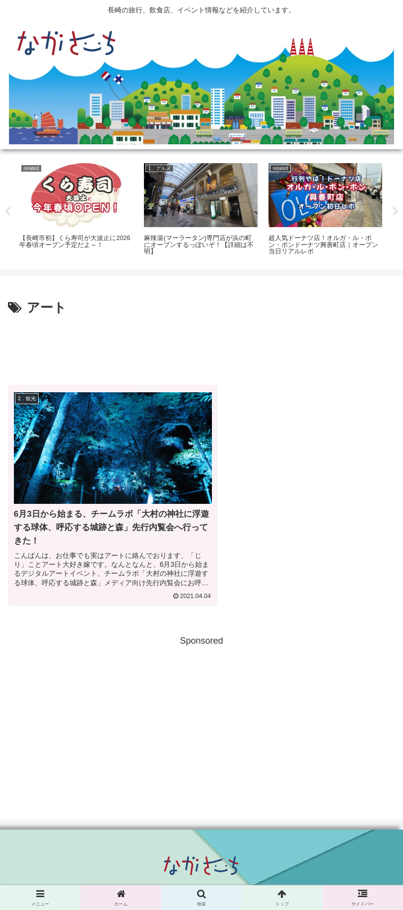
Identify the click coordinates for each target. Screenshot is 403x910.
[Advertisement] (201, 346)
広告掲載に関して (70, 878)
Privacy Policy (201, 878)
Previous (7, 212)
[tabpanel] (76, 210)
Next (396, 212)
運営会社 (333, 878)
